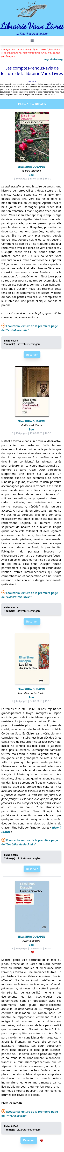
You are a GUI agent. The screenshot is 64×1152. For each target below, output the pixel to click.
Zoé (31, 945)
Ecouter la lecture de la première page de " (29, 842)
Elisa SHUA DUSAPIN (31, 167)
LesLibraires (5, 92)
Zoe (31, 175)
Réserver (32, 355)
